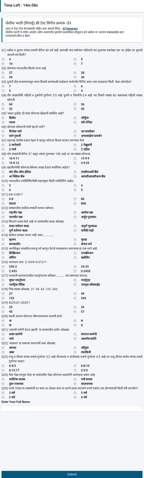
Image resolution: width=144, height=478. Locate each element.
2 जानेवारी (15, 145)
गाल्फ (12, 122)
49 (82, 293)
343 (83, 298)
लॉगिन (12, 257)
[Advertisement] (72, 442)
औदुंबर (85, 348)
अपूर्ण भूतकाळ (89, 226)
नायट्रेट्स (85, 280)
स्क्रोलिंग (85, 257)
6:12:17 (14, 370)
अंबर (11, 352)
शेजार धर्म (86, 244)
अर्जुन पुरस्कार (88, 217)
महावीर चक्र (15, 212)
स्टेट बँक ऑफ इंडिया (20, 172)
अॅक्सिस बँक (16, 176)
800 (83, 203)
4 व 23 (85, 163)
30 (82, 77)
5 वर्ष (84, 393)
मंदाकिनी (86, 352)
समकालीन (14, 244)
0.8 (11, 199)
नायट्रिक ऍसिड (17, 284)
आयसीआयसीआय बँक (93, 176)
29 (10, 77)
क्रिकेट (12, 118)
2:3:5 (84, 370)
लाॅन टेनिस (86, 122)
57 (82, 311)
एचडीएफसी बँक (89, 172)
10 (10, 64)
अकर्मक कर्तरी (88, 339)
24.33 (85, 266)
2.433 (13, 271)
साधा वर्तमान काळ (19, 226)
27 (10, 73)
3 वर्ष (12, 393)
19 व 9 (85, 158)
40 (82, 109)
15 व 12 (14, 163)
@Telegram (70, 28)
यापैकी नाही (87, 230)
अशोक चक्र (87, 212)
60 (10, 104)
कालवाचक (87, 384)
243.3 (13, 266)
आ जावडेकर (88, 131)
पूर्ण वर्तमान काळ (18, 230)
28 (82, 73)
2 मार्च (12, 149)
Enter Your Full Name (16, 402)
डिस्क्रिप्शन (14, 253)
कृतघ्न (12, 239)
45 (10, 311)
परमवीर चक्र (15, 217)
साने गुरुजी (15, 136)
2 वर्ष (12, 397)
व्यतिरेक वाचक (17, 379)
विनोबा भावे (15, 131)
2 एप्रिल (85, 149)
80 (82, 199)
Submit (72, 474)
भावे (11, 339)
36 (82, 104)
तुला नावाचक (16, 384)
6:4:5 (12, 366)
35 (82, 307)
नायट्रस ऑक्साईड (90, 284)
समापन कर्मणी (89, 334)
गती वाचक (86, 379)
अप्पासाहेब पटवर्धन (91, 136)
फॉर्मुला (85, 118)
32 (10, 109)
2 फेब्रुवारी (86, 145)
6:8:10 (85, 366)
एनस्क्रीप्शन (87, 253)
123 (11, 298)
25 (10, 307)
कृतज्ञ (84, 239)
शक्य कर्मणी (15, 334)
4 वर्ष (84, 397)
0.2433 (86, 271)
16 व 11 (14, 158)
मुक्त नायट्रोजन (17, 280)
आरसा (12, 348)
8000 (12, 203)
